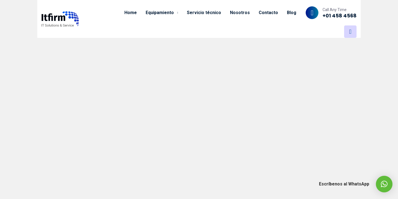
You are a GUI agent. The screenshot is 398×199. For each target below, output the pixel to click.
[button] (384, 184)
